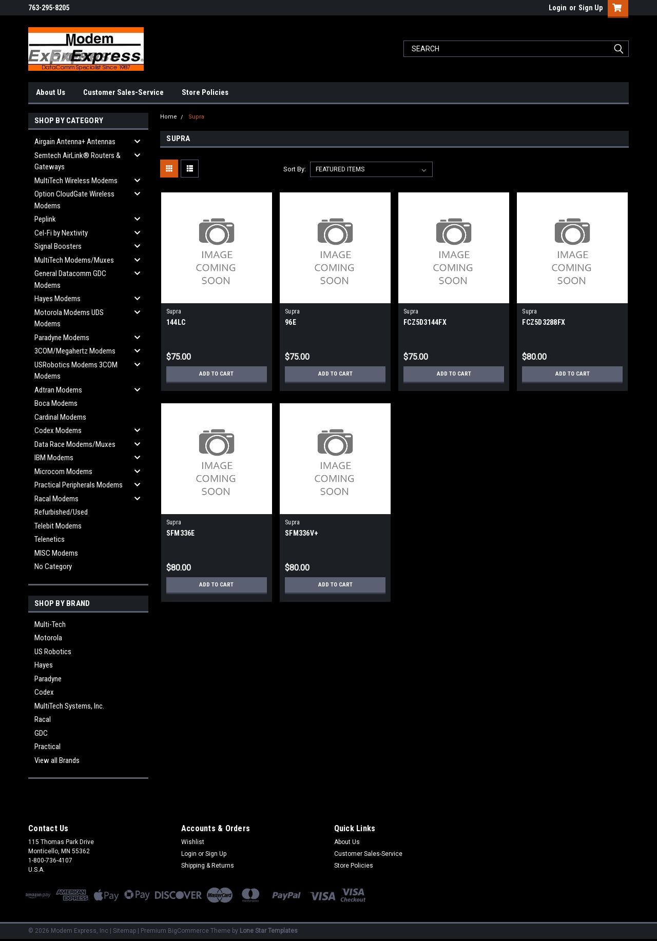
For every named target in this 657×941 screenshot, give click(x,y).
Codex (44, 692)
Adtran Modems (58, 390)
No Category (53, 566)
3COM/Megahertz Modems (74, 351)
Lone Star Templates (269, 930)
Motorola (48, 637)
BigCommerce (188, 930)
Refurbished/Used (61, 512)
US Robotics (52, 651)
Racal (42, 719)
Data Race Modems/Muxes (74, 444)
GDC (41, 733)
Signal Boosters (58, 246)
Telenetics (49, 539)
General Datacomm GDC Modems (70, 279)
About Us (50, 92)
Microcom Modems (63, 471)
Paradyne (48, 678)
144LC (175, 322)
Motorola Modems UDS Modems (69, 318)
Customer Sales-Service (123, 92)
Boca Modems (56, 403)
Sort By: (294, 169)
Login (558, 8)
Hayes (43, 665)
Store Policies (205, 92)
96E (290, 322)
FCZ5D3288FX (543, 322)
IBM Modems (53, 457)
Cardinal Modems (60, 417)
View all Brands (57, 760)
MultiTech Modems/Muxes (74, 260)
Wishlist (192, 842)
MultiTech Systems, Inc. (69, 706)
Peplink (45, 219)
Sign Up (590, 8)
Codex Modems (58, 430)
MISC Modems (56, 553)
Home (168, 116)
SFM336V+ (301, 533)
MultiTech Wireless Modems (76, 180)
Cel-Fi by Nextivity (61, 233)
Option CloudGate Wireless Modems (74, 199)
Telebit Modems (58, 526)
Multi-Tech (50, 624)
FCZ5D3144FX (425, 322)
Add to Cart (216, 374)
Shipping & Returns (207, 865)
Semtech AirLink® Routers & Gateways (77, 161)
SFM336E (180, 533)
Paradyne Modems (61, 337)
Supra (196, 116)
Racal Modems (56, 498)
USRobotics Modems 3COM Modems (76, 370)
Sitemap (124, 930)
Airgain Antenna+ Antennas (74, 141)
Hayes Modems (57, 298)
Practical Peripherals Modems (78, 484)
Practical (47, 746)
